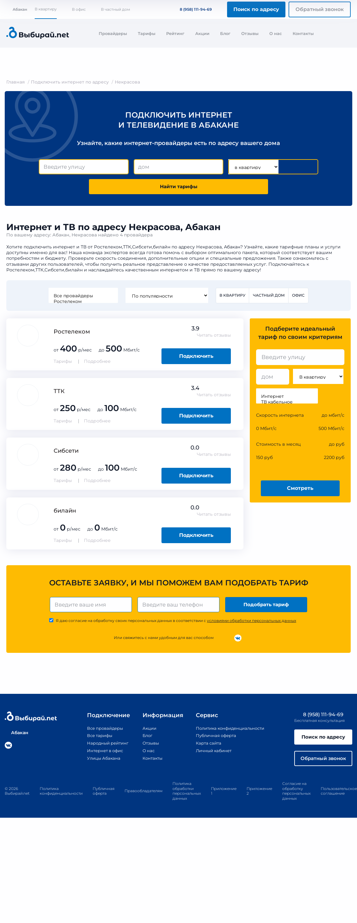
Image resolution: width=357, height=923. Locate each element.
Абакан (16, 9)
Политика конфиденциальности (229, 731)
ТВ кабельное (287, 404)
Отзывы (250, 33)
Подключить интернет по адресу (70, 82)
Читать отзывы (214, 337)
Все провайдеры (82, 297)
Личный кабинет (211, 753)
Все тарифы (94, 738)
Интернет (287, 398)
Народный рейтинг (103, 746)
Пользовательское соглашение (339, 796)
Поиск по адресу (256, 9)
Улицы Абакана (98, 760)
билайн (65, 512)
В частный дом (115, 9)
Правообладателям (143, 795)
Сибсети (66, 453)
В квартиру (46, 9)
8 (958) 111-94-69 (192, 9)
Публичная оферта (214, 738)
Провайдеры (113, 33)
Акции (202, 33)
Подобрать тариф (267, 607)
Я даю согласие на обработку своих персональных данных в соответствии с (176, 623)
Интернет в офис (100, 753)
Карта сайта (205, 746)
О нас (275, 33)
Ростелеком (82, 303)
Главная (15, 82)
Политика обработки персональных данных (187, 796)
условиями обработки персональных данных (251, 623)
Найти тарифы (178, 188)
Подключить (196, 358)
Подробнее (97, 363)
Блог (225, 33)
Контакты (303, 33)
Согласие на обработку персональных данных (296, 796)
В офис (79, 9)
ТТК (59, 393)
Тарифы (146, 33)
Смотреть (300, 490)
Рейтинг (175, 33)
